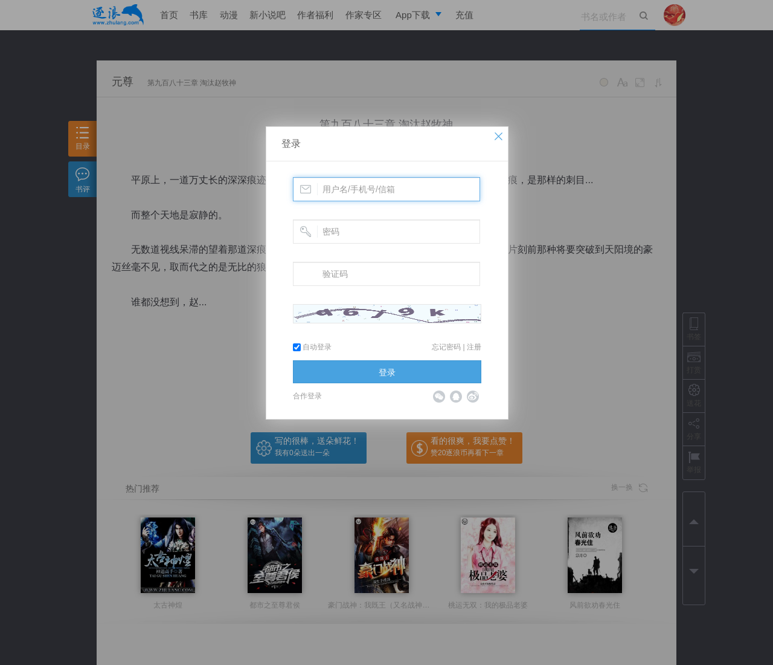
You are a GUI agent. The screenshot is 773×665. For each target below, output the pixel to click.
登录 (291, 143)
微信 (439, 397)
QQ (456, 397)
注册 (474, 347)
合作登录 (307, 396)
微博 (473, 397)
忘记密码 (446, 347)
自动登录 (312, 347)
